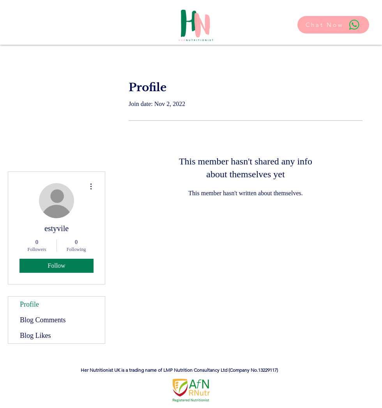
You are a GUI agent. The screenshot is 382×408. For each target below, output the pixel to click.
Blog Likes (35, 335)
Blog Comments (43, 320)
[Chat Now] (333, 25)
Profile (29, 304)
